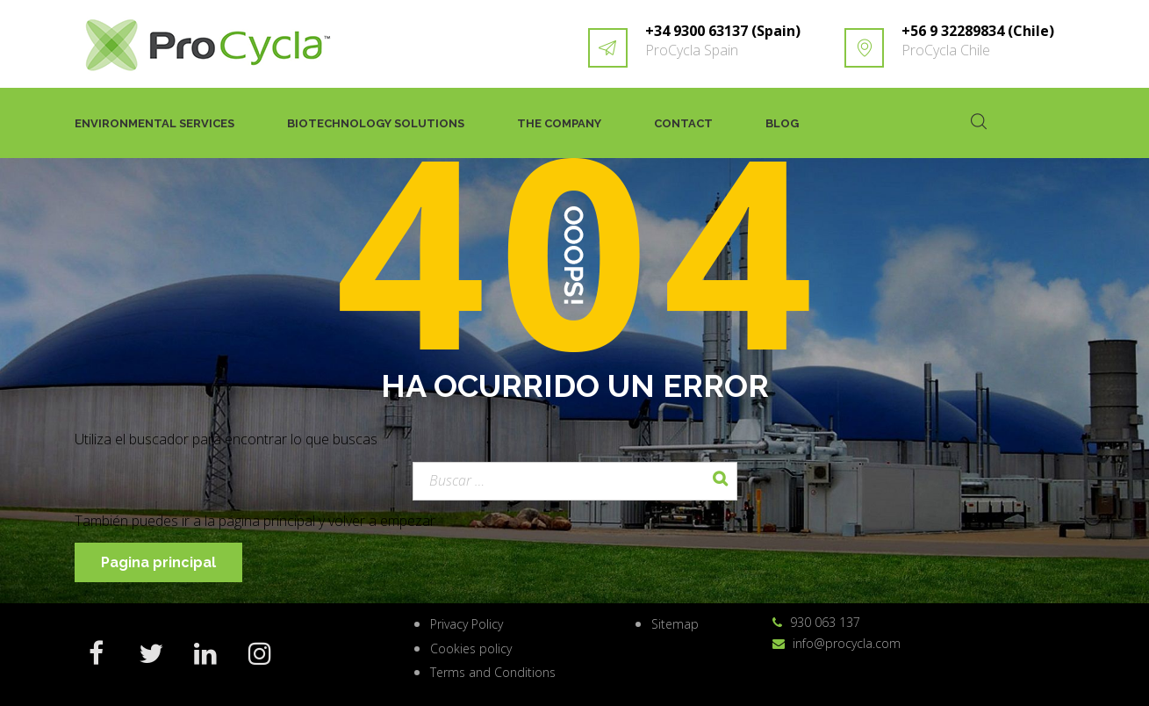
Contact (683, 123)
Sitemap (675, 624)
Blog (782, 123)
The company (559, 123)
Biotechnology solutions (375, 123)
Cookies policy (471, 648)
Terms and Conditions (493, 672)
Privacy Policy (466, 624)
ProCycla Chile (945, 50)
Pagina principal (158, 562)
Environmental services (154, 123)
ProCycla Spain (691, 50)
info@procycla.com (847, 643)
